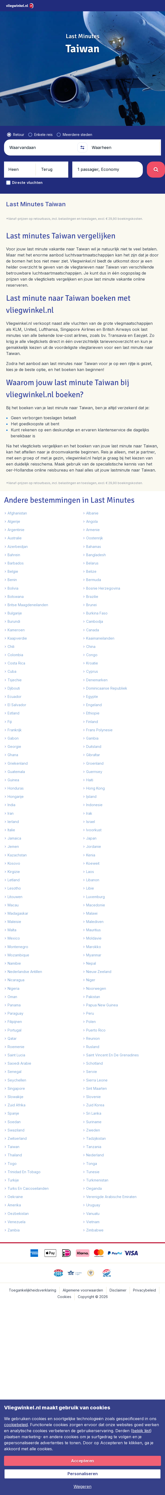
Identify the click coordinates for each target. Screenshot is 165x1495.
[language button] (121, 5)
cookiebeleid (16, 1424)
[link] (134, 5)
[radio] (15, 122)
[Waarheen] (123, 135)
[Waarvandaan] (41, 135)
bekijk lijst (141, 1430)
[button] (82, 135)
